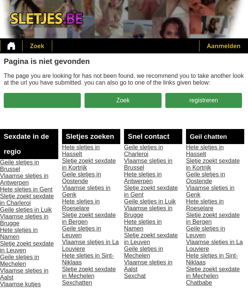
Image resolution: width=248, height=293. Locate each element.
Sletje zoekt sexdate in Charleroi (27, 199)
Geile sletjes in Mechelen (19, 260)
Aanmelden (223, 46)
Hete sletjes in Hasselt (81, 150)
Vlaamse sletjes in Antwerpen (24, 179)
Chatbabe (199, 282)
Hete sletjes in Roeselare (81, 204)
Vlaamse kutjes (20, 284)
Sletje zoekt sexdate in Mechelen (89, 272)
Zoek (37, 46)
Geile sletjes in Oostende (81, 177)
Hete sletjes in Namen (19, 233)
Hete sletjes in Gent (26, 189)
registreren (203, 100)
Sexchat (135, 276)
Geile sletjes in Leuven (81, 231)
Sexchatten (77, 282)
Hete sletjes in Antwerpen (143, 177)
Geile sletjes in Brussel (19, 165)
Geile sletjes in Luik (26, 209)
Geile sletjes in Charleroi (143, 150)
